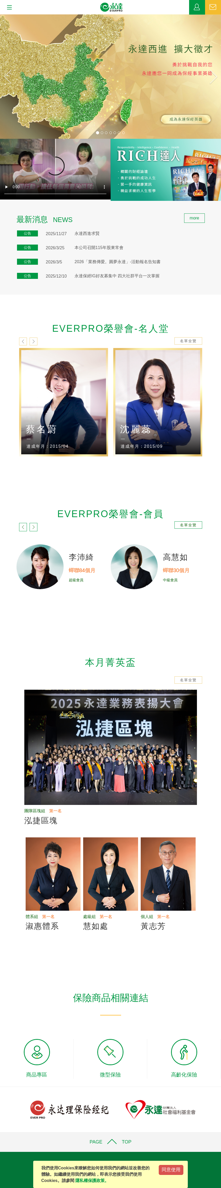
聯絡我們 (213, 7)
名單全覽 (188, 341)
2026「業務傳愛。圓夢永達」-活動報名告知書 (118, 261)
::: (1, 216)
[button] (16, 76)
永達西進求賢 (87, 233)
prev (23, 341)
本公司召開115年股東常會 (99, 247)
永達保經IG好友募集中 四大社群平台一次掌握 (117, 276)
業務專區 (197, 7)
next (33, 341)
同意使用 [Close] (171, 1169)
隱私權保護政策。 (92, 1180)
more (194, 218)
